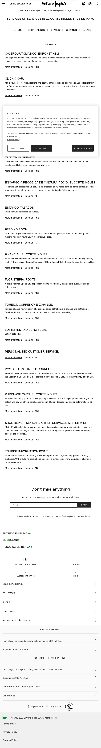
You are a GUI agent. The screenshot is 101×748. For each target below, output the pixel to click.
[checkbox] (12, 517)
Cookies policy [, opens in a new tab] (13, 139)
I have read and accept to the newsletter (53, 516)
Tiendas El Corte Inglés (19, 3)
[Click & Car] (11, 540)
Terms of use (9, 723)
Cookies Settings (18, 148)
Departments (36, 30)
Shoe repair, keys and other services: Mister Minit (46, 422)
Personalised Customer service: (32, 351)
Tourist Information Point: (26, 451)
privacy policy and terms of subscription (56, 516)
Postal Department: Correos (28, 369)
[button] (3, 4)
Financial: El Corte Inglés (26, 254)
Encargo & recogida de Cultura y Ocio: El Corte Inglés (50, 182)
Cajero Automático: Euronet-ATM (32, 53)
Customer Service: (20, 157)
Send (84, 504)
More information (13, 67)
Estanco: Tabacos (19, 207)
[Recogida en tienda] (18, 546)
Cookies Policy (10, 739)
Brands (55, 30)
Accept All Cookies (83, 148)
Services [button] (50, 44)
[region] (50, 131)
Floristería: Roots (20, 279)
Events (86, 30)
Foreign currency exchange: (29, 304)
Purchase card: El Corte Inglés (31, 394)
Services (71, 30)
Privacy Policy (10, 731)
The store (16, 29)
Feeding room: (16, 229)
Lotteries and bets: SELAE (26, 329)
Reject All (41, 148)
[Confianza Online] (69, 707)
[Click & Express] (17, 533)
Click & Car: (14, 78)
